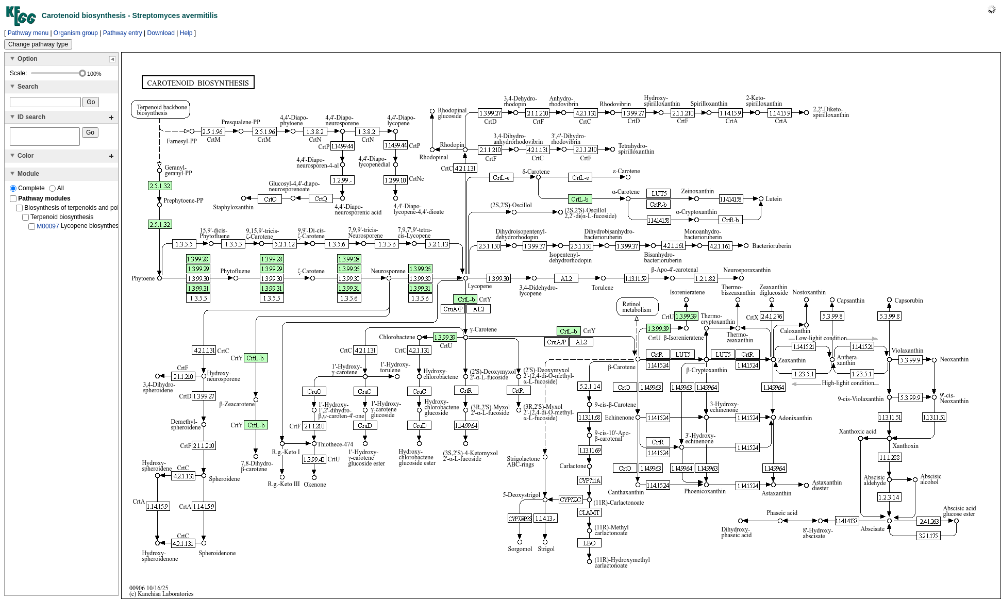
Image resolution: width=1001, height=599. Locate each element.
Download (161, 33)
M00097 (48, 229)
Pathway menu (28, 33)
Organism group (76, 33)
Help (186, 33)
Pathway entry (122, 33)
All (56, 191)
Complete (28, 191)
